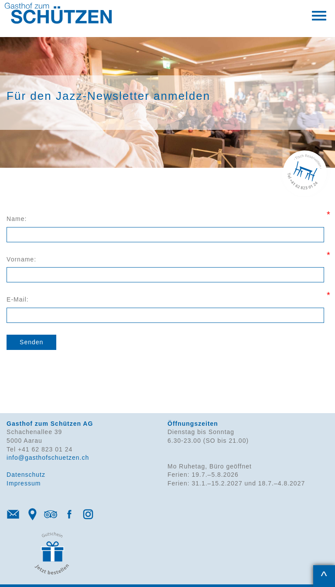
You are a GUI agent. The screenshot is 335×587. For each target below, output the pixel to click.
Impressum (24, 483)
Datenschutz (26, 474)
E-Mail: (18, 299)
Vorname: (21, 259)
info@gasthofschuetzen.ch (48, 457)
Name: (17, 218)
